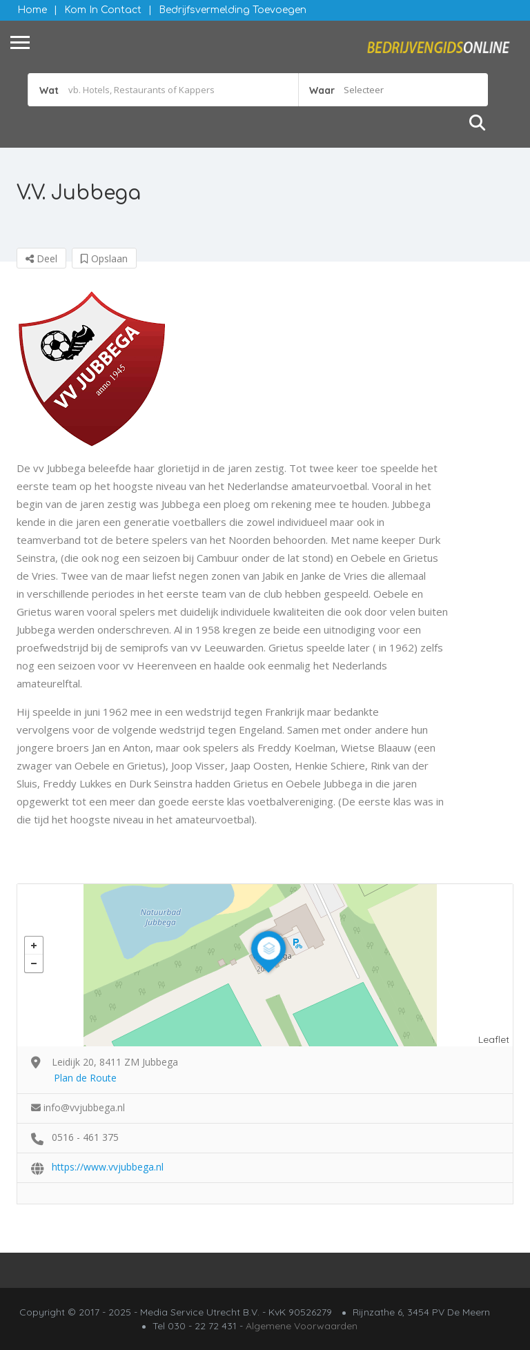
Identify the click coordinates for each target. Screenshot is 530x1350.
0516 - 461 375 (85, 1137)
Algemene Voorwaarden (301, 1326)
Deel (41, 258)
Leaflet (493, 1039)
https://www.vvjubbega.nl (108, 1166)
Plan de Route (85, 1077)
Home (32, 10)
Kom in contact (102, 10)
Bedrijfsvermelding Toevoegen (232, 10)
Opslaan (104, 258)
